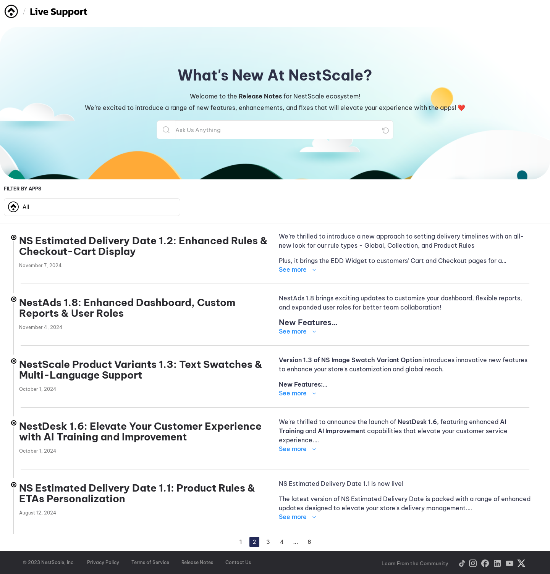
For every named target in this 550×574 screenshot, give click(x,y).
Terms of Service (150, 562)
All (18, 207)
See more (293, 269)
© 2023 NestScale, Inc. (49, 562)
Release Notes (197, 562)
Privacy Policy (103, 562)
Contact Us (238, 562)
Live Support (58, 11)
